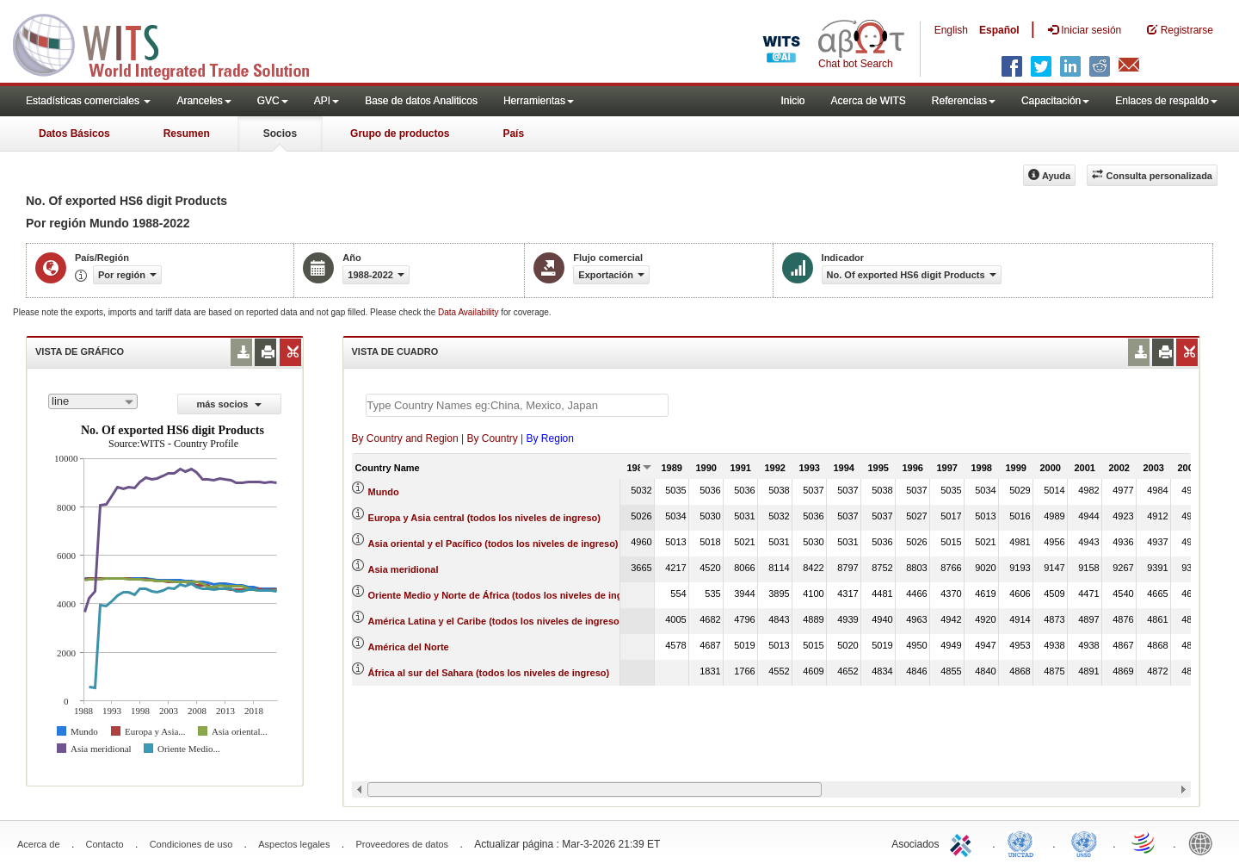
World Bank (1204, 842)
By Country (491, 438)
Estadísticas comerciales (88, 101)
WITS (172, 43)
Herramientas (538, 101)
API (326, 101)
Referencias (964, 101)
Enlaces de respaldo (1166, 101)
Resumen (186, 133)
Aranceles (203, 101)
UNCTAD (1024, 842)
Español (999, 30)
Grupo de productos (399, 133)
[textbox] (517, 405)
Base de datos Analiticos (421, 101)
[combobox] (93, 401)
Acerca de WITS (867, 101)
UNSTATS (1084, 842)
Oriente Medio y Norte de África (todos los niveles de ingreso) (507, 595)
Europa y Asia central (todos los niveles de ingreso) (484, 518)
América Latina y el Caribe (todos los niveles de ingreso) (495, 621)
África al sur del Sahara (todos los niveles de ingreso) (489, 673)
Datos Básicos (74, 133)
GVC (272, 101)
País (513, 133)
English (951, 30)
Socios (280, 133)
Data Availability (469, 312)
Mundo (383, 492)
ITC (963, 842)
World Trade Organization (1144, 842)
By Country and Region (405, 438)
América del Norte (408, 647)
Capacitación (1055, 101)
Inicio (792, 101)
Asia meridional (403, 569)
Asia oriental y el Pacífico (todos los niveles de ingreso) (493, 543)
